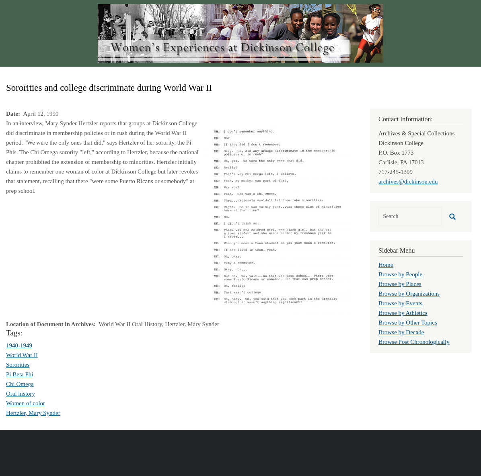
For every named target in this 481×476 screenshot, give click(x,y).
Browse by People (400, 274)
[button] (277, 218)
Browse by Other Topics (407, 322)
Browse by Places (399, 284)
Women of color (25, 403)
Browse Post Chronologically (414, 342)
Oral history (20, 393)
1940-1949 (19, 345)
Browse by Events (400, 303)
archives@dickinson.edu (408, 181)
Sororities (17, 365)
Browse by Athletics (403, 313)
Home (385, 264)
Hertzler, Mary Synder (33, 413)
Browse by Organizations (409, 293)
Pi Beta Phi (19, 374)
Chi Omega (20, 384)
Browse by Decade (401, 332)
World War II (22, 355)
